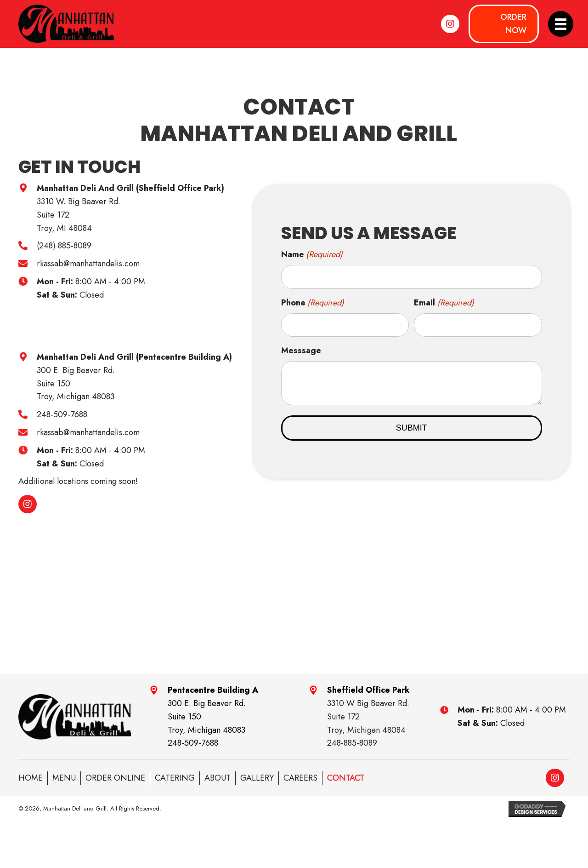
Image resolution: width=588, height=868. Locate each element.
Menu (64, 778)
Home (30, 778)
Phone (313, 303)
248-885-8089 (352, 743)
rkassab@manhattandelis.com (88, 264)
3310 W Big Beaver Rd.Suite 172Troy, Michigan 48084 (368, 716)
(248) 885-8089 (64, 246)
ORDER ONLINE (115, 778)
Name (312, 254)
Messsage (301, 350)
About (217, 778)
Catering (175, 778)
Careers (300, 778)
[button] (450, 24)
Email (444, 303)
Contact (345, 778)
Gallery (257, 778)
